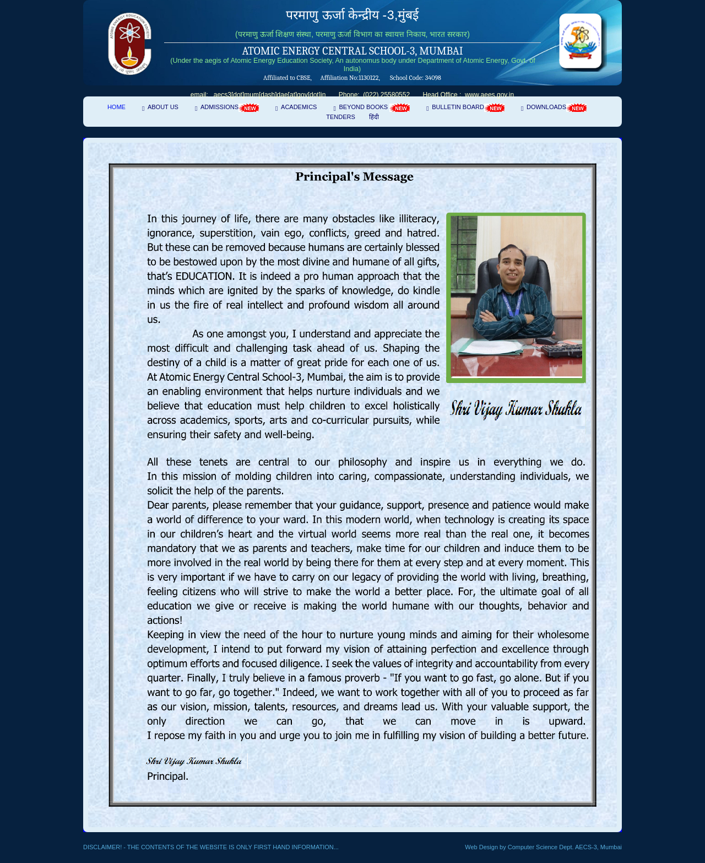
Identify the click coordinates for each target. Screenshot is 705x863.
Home (116, 107)
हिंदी (374, 117)
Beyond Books (374, 108)
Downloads (557, 108)
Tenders (340, 117)
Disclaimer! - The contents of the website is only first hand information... (211, 847)
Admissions (229, 108)
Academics (299, 107)
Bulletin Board (468, 108)
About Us (163, 107)
